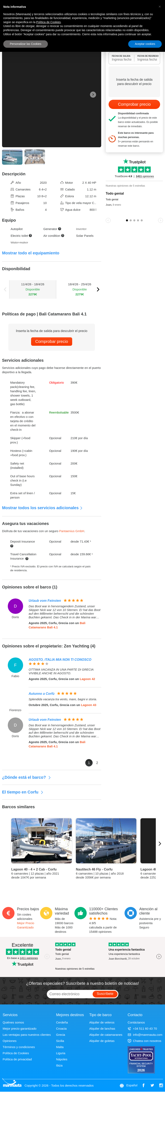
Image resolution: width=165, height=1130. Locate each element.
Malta (60, 1047)
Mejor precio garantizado (19, 1028)
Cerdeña (62, 1022)
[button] (159, 6)
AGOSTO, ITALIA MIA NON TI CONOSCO (60, 659)
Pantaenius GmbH (71, 531)
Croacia (61, 1028)
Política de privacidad (17, 1059)
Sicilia (60, 1041)
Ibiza (59, 1065)
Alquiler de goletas (101, 1041)
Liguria (60, 1053)
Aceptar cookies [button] (145, 43)
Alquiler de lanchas (102, 1028)
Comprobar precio (51, 341)
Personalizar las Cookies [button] (25, 43)
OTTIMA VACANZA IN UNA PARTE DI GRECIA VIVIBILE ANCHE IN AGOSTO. (61, 671)
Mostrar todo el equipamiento (30, 253)
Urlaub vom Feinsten (45, 600)
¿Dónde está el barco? (26, 777)
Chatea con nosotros (144, 1041)
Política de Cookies (16, 1053)
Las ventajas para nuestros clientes (27, 1034)
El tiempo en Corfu (23, 792)
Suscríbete (105, 994)
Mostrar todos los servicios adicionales (42, 507)
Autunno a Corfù (41, 693)
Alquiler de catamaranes (105, 1034)
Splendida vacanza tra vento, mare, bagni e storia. (63, 699)
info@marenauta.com (145, 1034)
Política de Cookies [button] (48, 22)
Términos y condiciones (19, 1047)
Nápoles (61, 1059)
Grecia (60, 1034)
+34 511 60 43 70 (142, 1028)
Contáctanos (136, 1022)
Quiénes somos (13, 1022)
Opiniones (10, 1041)
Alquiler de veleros (101, 1022)
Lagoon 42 (87, 679)
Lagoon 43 (88, 705)
